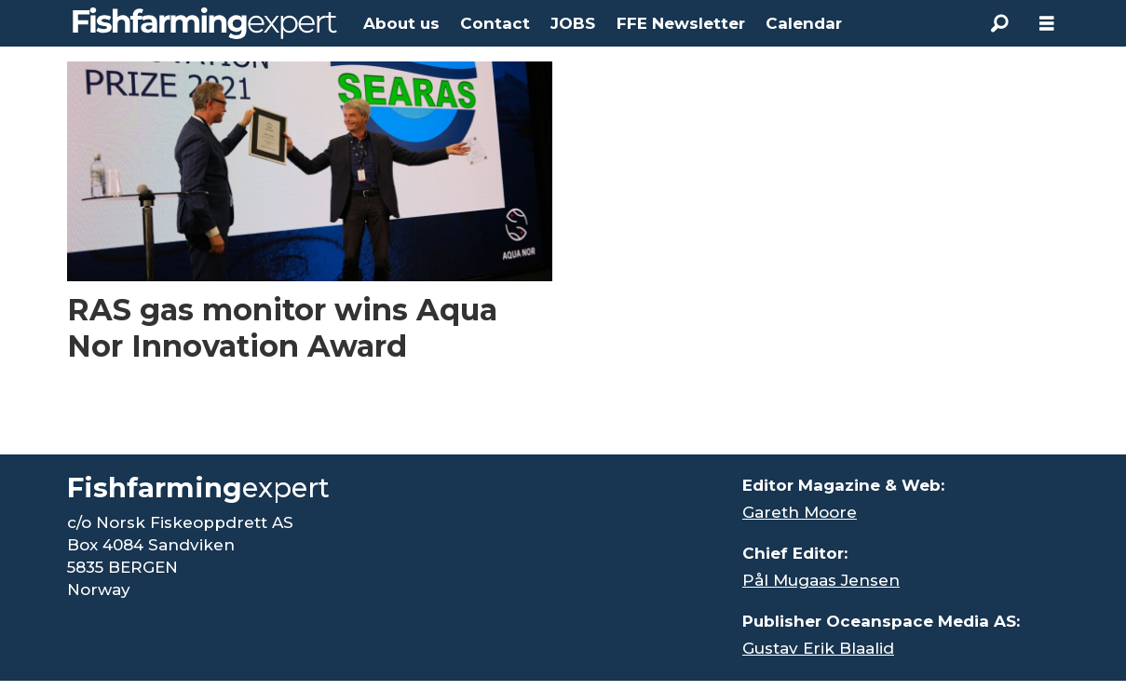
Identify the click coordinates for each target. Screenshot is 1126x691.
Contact (495, 23)
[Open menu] (1047, 23)
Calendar (804, 23)
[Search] (1000, 23)
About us (401, 23)
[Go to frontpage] (205, 23)
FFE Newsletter (681, 23)
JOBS (572, 23)
